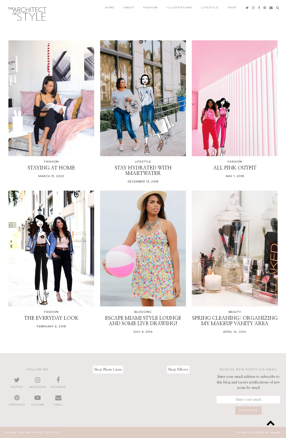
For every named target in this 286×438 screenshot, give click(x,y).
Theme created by (258, 432)
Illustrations (179, 7)
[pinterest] (265, 7)
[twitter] (247, 7)
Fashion (150, 7)
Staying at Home (51, 168)
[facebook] (259, 7)
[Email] (271, 7)
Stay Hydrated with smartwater (143, 171)
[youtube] (37, 400)
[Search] (278, 7)
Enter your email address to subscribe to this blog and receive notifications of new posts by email (248, 382)
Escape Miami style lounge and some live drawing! (143, 321)
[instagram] (253, 7)
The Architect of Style (39, 432)
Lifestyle (210, 7)
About (129, 7)
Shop (232, 7)
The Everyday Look (51, 318)
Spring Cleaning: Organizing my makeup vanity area (235, 321)
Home (110, 7)
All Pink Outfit (234, 168)
